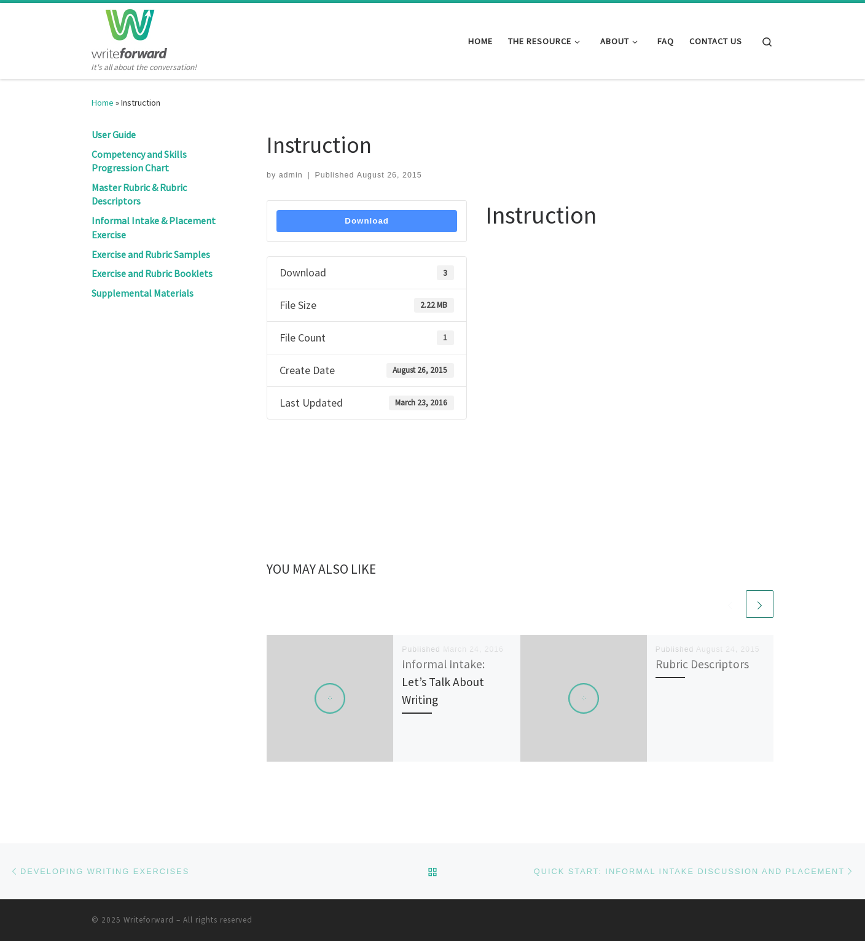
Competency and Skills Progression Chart (139, 161)
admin (291, 175)
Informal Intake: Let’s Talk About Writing (443, 682)
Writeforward (148, 920)
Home (103, 102)
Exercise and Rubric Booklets (152, 273)
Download (367, 220)
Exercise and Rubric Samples (151, 254)
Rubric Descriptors (702, 664)
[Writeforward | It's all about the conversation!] (129, 31)
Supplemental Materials (143, 293)
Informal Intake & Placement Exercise (154, 227)
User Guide (114, 134)
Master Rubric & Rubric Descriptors (139, 194)
